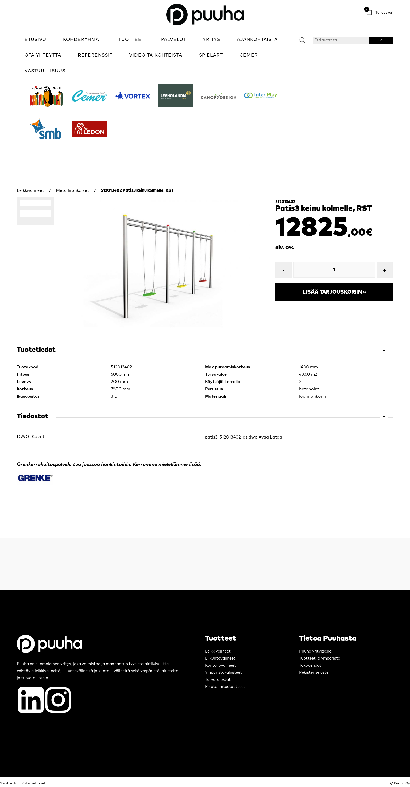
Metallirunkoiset (72, 190)
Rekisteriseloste (313, 672)
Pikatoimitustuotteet (225, 687)
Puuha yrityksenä (315, 651)
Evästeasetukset (31, 783)
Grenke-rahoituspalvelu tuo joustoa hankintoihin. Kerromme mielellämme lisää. (109, 464)
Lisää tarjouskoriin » (334, 292)
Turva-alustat (218, 680)
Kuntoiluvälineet (220, 665)
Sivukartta (9, 783)
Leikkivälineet (30, 190)
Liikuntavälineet (220, 658)
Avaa (264, 437)
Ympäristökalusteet (223, 672)
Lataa (276, 437)
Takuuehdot (310, 665)
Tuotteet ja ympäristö (319, 658)
